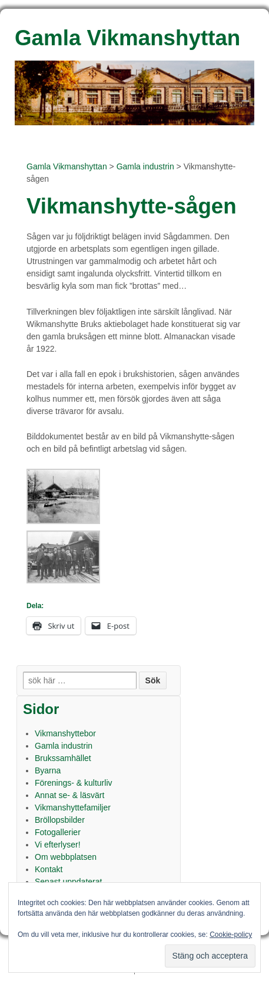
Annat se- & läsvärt (69, 795)
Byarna (48, 770)
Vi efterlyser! (58, 844)
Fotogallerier (58, 832)
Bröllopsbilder (60, 820)
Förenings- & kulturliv (73, 783)
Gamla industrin (145, 166)
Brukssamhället (63, 758)
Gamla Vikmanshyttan (66, 166)
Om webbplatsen (66, 857)
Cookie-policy (231, 934)
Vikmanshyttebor (65, 733)
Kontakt (48, 869)
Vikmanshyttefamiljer (73, 807)
